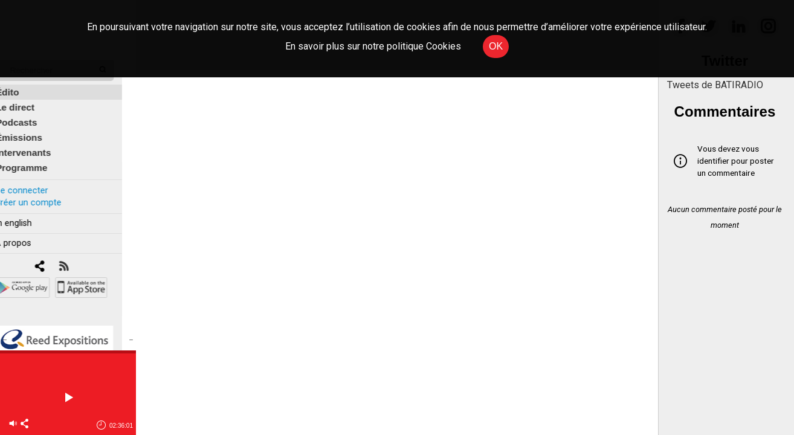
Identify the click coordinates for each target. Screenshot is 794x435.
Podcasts (30, 116)
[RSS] (77, 260)
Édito (21, 85)
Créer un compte (41, 195)
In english (26, 216)
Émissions (33, 131)
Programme (35, 161)
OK (496, 46)
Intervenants (37, 146)
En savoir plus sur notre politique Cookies (373, 46)
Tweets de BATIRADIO (715, 85)
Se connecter (35, 183)
